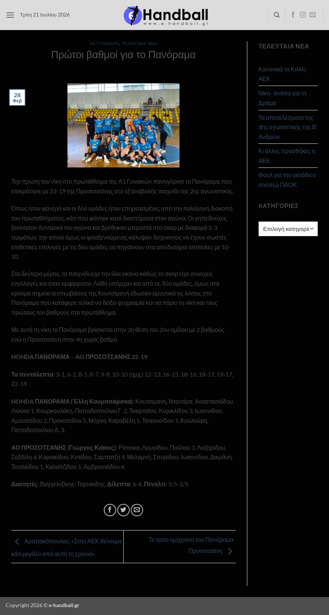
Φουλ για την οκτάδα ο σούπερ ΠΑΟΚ (287, 179)
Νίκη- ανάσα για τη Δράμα (283, 97)
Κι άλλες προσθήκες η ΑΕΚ (287, 155)
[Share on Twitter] (123, 510)
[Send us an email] (313, 15)
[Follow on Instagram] (303, 15)
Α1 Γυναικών (104, 43)
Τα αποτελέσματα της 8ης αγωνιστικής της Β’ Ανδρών (288, 127)
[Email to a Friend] (137, 510)
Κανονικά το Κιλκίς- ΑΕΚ (284, 73)
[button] (10, 15)
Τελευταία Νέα (139, 43)
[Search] (277, 15)
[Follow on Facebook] (293, 15)
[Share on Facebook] (110, 510)
